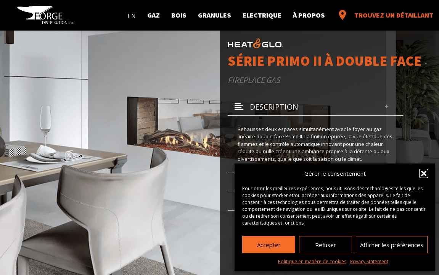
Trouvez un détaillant (384, 15)
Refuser (325, 245)
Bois (179, 14)
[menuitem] (132, 14)
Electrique (262, 14)
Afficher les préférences (391, 245)
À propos (309, 14)
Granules (214, 14)
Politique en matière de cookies (312, 261)
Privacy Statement (369, 261)
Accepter (269, 245)
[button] (424, 173)
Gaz (153, 14)
